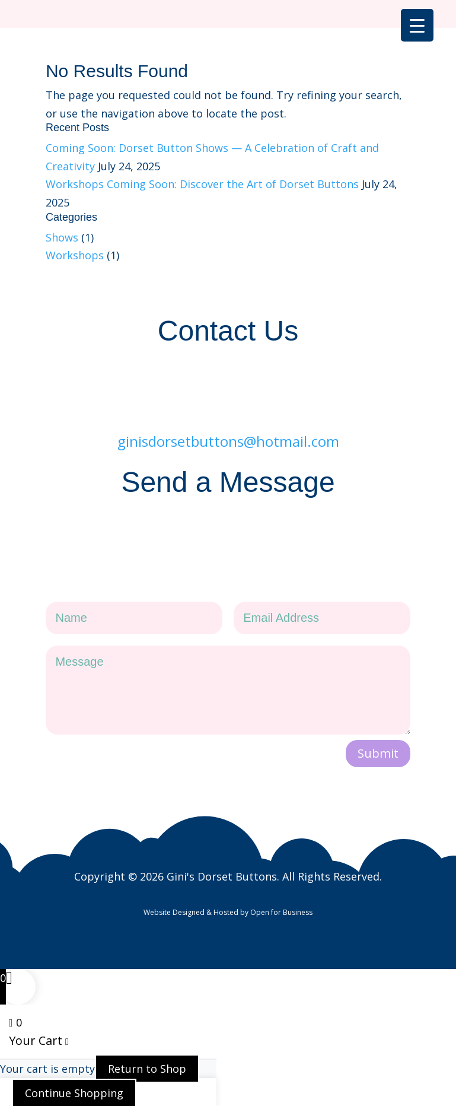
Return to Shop (147, 1048)
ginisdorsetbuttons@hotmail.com (228, 427)
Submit (378, 733)
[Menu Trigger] (417, 25)
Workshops (75, 255)
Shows (62, 237)
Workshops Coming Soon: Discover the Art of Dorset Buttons (202, 184)
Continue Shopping (74, 1073)
